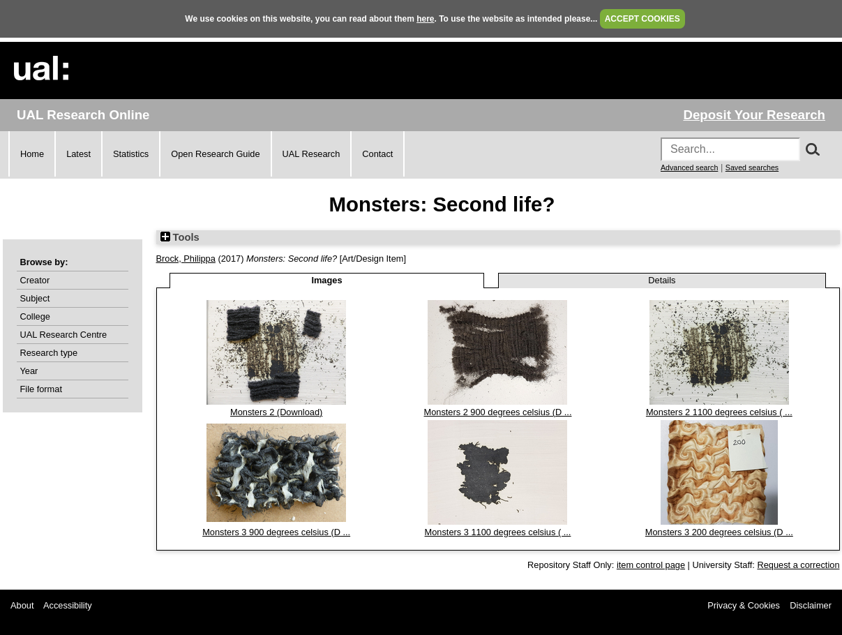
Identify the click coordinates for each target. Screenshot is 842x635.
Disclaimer (811, 605)
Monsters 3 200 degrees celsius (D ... (719, 532)
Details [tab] (661, 280)
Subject (35, 298)
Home (32, 154)
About (21, 605)
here (425, 19)
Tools (180, 237)
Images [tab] (326, 280)
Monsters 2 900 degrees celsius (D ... (498, 412)
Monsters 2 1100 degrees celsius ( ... (719, 412)
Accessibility (67, 605)
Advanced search (689, 167)
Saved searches (752, 167)
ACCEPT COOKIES (642, 19)
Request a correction (798, 565)
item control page (651, 565)
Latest (78, 154)
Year (29, 371)
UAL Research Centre (63, 334)
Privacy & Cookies (743, 605)
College (35, 316)
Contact (377, 154)
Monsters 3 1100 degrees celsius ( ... (498, 532)
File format (41, 389)
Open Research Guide (215, 154)
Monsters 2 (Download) (276, 412)
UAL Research (311, 154)
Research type (49, 353)
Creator (35, 280)
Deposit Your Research (754, 114)
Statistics (131, 154)
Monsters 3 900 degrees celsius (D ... (276, 532)
